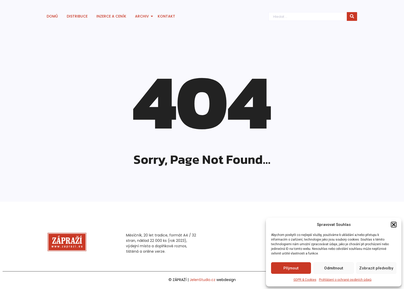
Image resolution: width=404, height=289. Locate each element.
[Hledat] (308, 16)
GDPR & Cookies (304, 280)
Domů (52, 16)
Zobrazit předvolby (376, 268)
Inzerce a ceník (111, 16)
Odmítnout (333, 268)
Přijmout (291, 268)
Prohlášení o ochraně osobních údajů (345, 280)
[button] (393, 224)
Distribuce (77, 16)
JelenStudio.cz (202, 279)
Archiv (143, 16)
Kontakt (166, 16)
